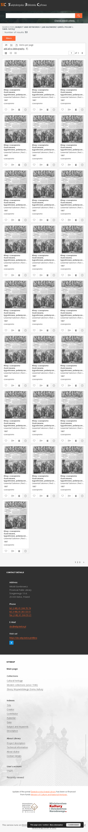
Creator (10, 709)
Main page (12, 668)
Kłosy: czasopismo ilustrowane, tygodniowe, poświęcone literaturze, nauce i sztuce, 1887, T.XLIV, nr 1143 (15, 423)
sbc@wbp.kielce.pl (17, 626)
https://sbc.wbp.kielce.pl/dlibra (23, 637)
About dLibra (13, 751)
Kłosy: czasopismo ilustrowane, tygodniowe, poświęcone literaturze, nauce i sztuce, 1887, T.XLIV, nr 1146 (15, 478)
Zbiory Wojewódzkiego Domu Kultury (25, 689)
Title (9, 705)
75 (16, 45)
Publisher (11, 718)
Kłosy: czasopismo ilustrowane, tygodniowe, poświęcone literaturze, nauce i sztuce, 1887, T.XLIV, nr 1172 (43, 202)
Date (9, 722)
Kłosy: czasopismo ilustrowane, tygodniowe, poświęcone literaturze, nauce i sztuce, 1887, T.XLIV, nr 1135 (15, 257)
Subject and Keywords (17, 726)
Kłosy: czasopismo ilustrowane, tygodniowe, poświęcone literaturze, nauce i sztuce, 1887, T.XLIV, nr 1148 (43, 478)
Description (12, 730)
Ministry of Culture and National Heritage (49, 794)
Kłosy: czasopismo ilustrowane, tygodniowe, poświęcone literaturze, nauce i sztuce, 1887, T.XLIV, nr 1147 (72, 478)
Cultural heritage (15, 680)
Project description (16, 743)
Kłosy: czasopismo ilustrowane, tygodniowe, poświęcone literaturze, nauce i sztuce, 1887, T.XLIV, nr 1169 (43, 92)
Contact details (14, 756)
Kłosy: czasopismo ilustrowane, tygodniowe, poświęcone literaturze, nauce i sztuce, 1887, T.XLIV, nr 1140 (15, 367)
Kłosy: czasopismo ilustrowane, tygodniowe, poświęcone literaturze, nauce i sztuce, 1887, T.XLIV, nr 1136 (72, 257)
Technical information (17, 747)
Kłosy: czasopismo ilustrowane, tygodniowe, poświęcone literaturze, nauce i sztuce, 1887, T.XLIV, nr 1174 (72, 147)
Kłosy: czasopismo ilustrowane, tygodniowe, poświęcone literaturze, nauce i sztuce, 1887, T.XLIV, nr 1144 (72, 423)
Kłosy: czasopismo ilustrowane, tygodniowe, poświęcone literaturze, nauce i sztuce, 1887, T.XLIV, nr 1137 (15, 312)
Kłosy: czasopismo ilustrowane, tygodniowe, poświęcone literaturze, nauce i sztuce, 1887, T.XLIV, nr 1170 (15, 147)
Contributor (12, 713)
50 (11, 45)
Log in (10, 770)
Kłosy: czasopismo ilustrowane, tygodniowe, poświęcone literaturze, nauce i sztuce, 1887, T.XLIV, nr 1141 (72, 312)
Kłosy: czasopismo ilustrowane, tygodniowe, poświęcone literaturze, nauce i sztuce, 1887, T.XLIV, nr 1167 (15, 92)
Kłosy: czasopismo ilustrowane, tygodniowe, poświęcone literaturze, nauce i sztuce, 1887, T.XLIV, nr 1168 (72, 92)
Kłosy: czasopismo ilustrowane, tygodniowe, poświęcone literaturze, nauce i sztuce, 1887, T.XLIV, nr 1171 (43, 147)
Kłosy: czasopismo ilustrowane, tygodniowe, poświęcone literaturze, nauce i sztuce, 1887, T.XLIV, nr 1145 (43, 423)
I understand (73, 825)
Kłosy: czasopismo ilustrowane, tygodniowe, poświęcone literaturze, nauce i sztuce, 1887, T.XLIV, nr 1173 (15, 202)
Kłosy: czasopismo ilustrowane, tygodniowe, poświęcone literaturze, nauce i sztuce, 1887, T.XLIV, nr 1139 (43, 367)
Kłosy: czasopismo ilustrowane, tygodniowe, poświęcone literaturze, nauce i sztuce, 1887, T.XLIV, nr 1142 (72, 367)
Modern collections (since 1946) (22, 685)
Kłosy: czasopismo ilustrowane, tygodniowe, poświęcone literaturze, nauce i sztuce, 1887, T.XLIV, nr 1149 (15, 533)
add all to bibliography (16, 48)
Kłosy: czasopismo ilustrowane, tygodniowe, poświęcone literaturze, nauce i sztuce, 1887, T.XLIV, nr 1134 (72, 202)
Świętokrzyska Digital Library (43, 791)
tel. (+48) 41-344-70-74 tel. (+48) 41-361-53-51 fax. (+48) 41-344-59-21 (20, 611)
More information (56, 825)
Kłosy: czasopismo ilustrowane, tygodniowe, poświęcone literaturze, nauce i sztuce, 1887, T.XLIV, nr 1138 (43, 312)
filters (9, 38)
